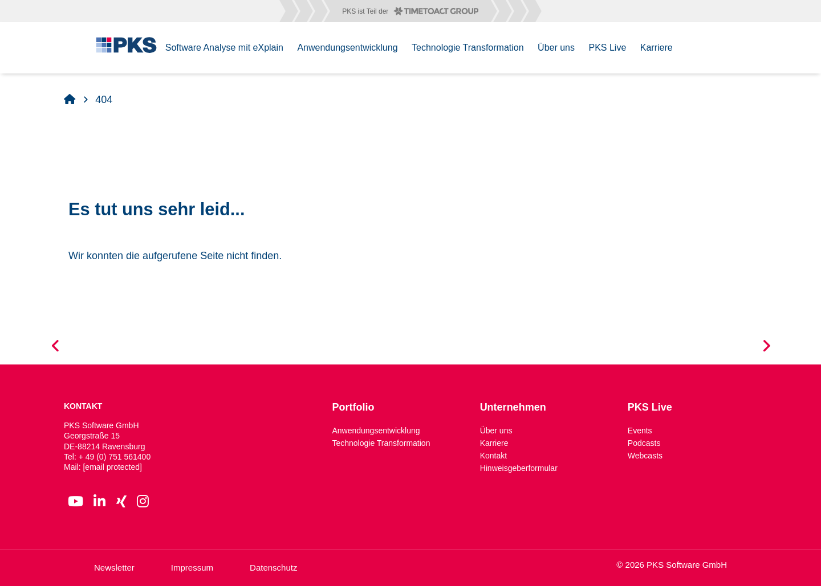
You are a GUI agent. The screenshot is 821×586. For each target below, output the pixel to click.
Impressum (192, 567)
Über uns (496, 430)
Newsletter (114, 567)
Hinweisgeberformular (519, 468)
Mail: (103, 467)
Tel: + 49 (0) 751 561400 (107, 456)
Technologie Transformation (381, 443)
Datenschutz (273, 567)
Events (640, 430)
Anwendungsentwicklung (376, 430)
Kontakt (493, 455)
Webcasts (645, 455)
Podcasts (644, 443)
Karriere (494, 443)
